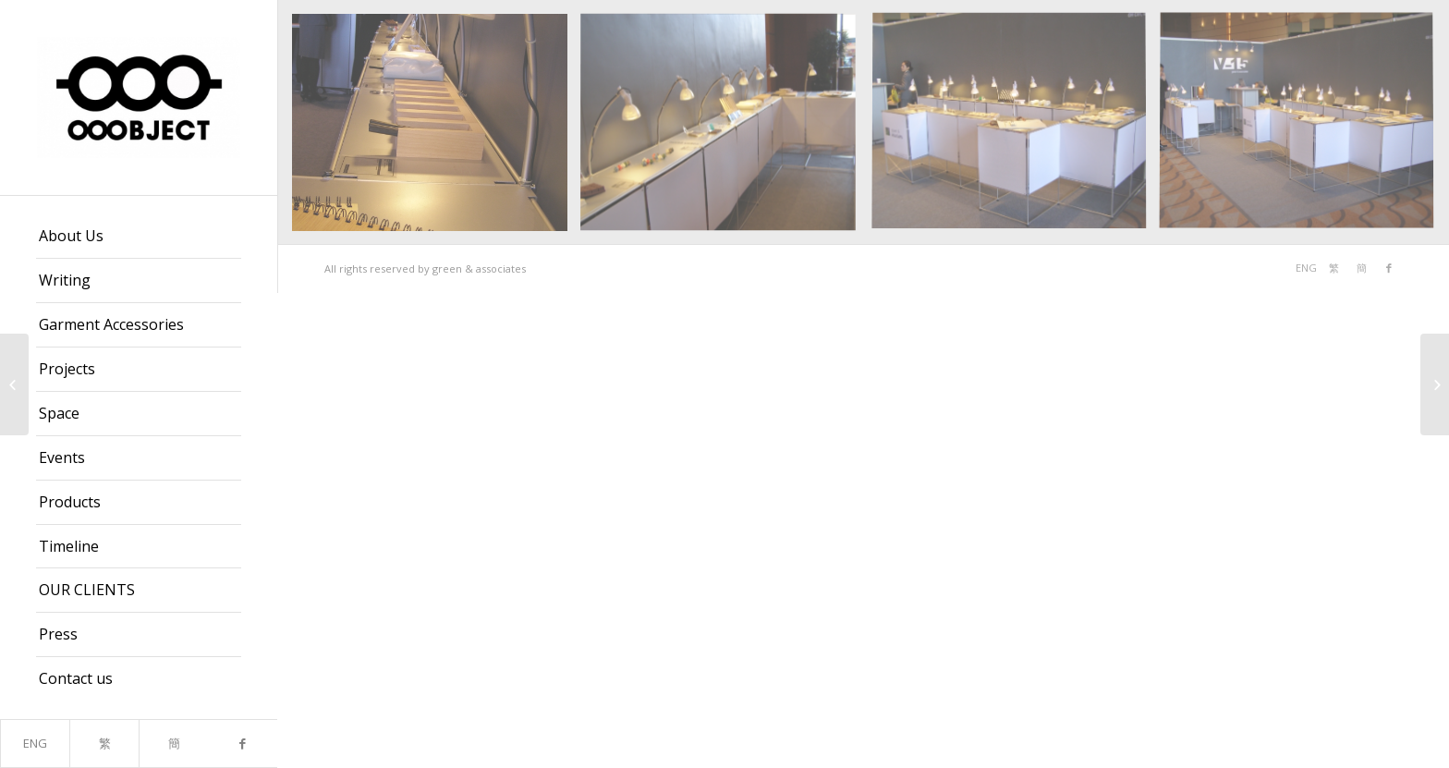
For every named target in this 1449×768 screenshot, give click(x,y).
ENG (35, 743)
